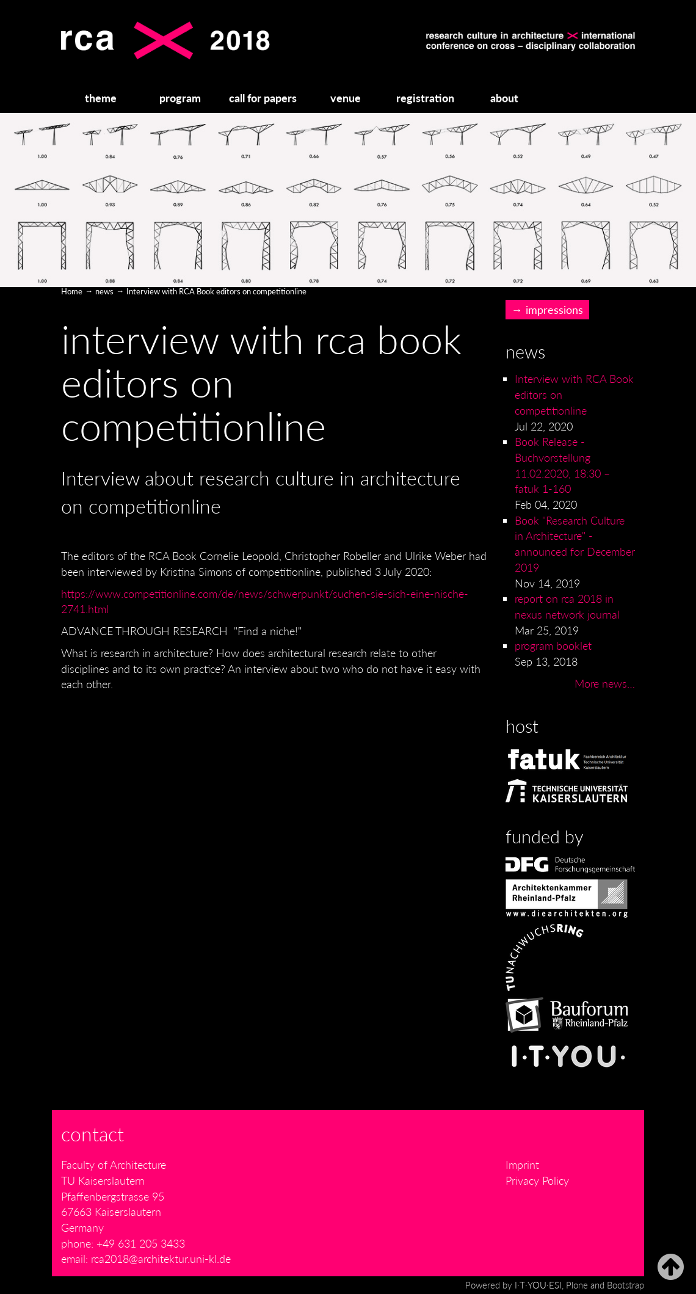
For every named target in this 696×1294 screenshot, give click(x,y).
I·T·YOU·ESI (538, 1284)
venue (345, 97)
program (180, 97)
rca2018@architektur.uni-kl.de (161, 1258)
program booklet (553, 645)
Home (71, 291)
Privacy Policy (537, 1180)
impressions (554, 309)
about (504, 97)
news (104, 291)
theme (101, 97)
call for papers (263, 97)
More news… (605, 683)
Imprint (522, 1164)
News (525, 351)
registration (425, 97)
